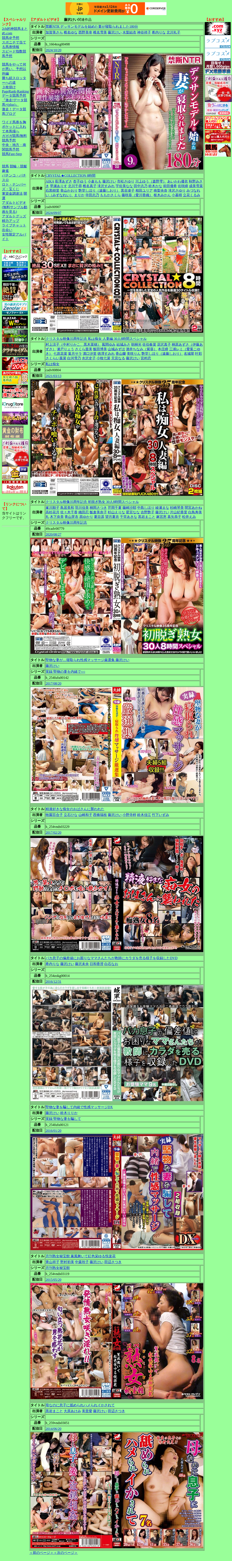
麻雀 (5, 171)
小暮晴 (177, 195)
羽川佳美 (82, 507)
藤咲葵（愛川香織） (137, 195)
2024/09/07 (53, 213)
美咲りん (134, 353)
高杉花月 (52, 512)
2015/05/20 (53, 1280)
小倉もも (95, 181)
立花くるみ (191, 195)
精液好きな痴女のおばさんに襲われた (75, 809)
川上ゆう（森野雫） (150, 181)
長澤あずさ (63, 181)
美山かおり (69, 190)
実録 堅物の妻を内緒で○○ (65, 671)
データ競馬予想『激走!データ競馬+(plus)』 (14, 100)
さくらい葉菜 (56, 358)
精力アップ (10, 221)
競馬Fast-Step (12, 154)
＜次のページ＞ (66, 1553)
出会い (7, 230)
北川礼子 (173, 32)
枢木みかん (162, 195)
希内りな (159, 32)
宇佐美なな (124, 186)
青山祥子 (52, 1262)
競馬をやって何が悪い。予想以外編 (14, 69)
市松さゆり (125, 181)
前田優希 (170, 186)
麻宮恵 (161, 517)
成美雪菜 (196, 186)
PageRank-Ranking (15, 91)
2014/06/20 (53, 1429)
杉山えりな (116, 512)
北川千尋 (75, 186)
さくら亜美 (83, 349)
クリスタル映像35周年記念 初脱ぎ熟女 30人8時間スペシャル (92, 502)
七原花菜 (60, 353)
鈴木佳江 (144, 815)
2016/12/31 (53, 981)
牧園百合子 (54, 815)
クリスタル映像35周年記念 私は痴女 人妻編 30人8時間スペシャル (96, 338)
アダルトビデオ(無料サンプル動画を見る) (14, 207)
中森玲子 (82, 1262)
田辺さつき (113, 1262)
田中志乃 (141, 186)
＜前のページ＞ (41, 1553)
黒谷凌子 (128, 190)
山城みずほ (116, 349)
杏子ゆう (80, 181)
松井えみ (189, 517)
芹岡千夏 (115, 507)
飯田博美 (100, 349)
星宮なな (133, 512)
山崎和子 (85, 815)
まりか (79, 195)
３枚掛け (9, 87)
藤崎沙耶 (129, 507)
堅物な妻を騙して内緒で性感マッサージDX (79, 1107)
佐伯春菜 (149, 344)
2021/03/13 (53, 376)
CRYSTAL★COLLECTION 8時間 (70, 175)
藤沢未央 (82, 964)
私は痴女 (52, 364)
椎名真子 (90, 186)
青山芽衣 (71, 517)
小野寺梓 (129, 815)
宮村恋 (146, 358)
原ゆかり (86, 517)
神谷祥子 (144, 32)
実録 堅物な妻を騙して (63, 1119)
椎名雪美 (100, 32)
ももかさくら (110, 195)
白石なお (111, 964)
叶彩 (198, 353)
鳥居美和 (67, 507)
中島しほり (145, 507)
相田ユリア (144, 190)
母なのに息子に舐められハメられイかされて (80, 1405)
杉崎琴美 (177, 507)
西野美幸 (85, 32)
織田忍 (83, 512)
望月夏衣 (112, 517)
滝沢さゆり (177, 190)
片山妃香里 (178, 512)
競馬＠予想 (10, 38)
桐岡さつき (98, 507)
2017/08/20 (53, 683)
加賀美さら (54, 32)
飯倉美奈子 (98, 512)
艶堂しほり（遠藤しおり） (99, 190)
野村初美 (67, 1262)
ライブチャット (14, 225)
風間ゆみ (109, 344)
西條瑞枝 (100, 815)
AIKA (50, 181)
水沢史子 (89, 358)
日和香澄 (96, 964)
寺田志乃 (92, 195)
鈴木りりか (69, 1113)
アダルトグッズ (14, 216)
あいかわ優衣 (177, 181)
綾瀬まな (162, 507)
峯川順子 (52, 507)
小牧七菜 (103, 358)
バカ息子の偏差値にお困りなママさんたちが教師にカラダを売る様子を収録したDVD (112, 958)
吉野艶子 (147, 512)
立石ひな (71, 815)
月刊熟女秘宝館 (58, 1268)
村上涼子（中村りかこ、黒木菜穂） (73, 344)
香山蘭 (121, 353)
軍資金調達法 (12, 193)
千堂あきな (128, 517)
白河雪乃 (74, 358)
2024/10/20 (53, 50)
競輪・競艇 (18, 166)
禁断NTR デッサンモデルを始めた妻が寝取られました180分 (92, 26)
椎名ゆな (71, 32)
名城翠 (189, 353)
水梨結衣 (129, 32)
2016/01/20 (53, 1130)
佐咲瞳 (183, 186)
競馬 (5, 166)
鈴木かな (155, 186)
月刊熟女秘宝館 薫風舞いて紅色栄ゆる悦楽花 (81, 1256)
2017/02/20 (53, 832)
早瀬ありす (58, 186)
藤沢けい (115, 32)
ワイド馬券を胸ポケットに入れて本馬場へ (14, 126)
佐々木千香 (69, 512)
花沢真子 (164, 344)
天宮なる (118, 358)
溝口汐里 (90, 353)
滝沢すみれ (106, 186)
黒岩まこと (146, 517)
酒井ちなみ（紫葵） (141, 349)
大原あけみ (72, 1411)
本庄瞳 (163, 349)
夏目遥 (99, 517)
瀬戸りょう (65, 349)
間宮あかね (193, 507)
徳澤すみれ (106, 353)
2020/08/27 (53, 534)
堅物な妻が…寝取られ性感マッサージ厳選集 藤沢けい (87, 660)
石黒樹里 (52, 190)
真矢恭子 (174, 517)
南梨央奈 (160, 190)
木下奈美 (57, 517)
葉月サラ (75, 353)
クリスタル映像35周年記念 (66, 522)
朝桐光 (136, 344)
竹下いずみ (160, 815)
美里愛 (87, 1411)
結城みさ (123, 344)
